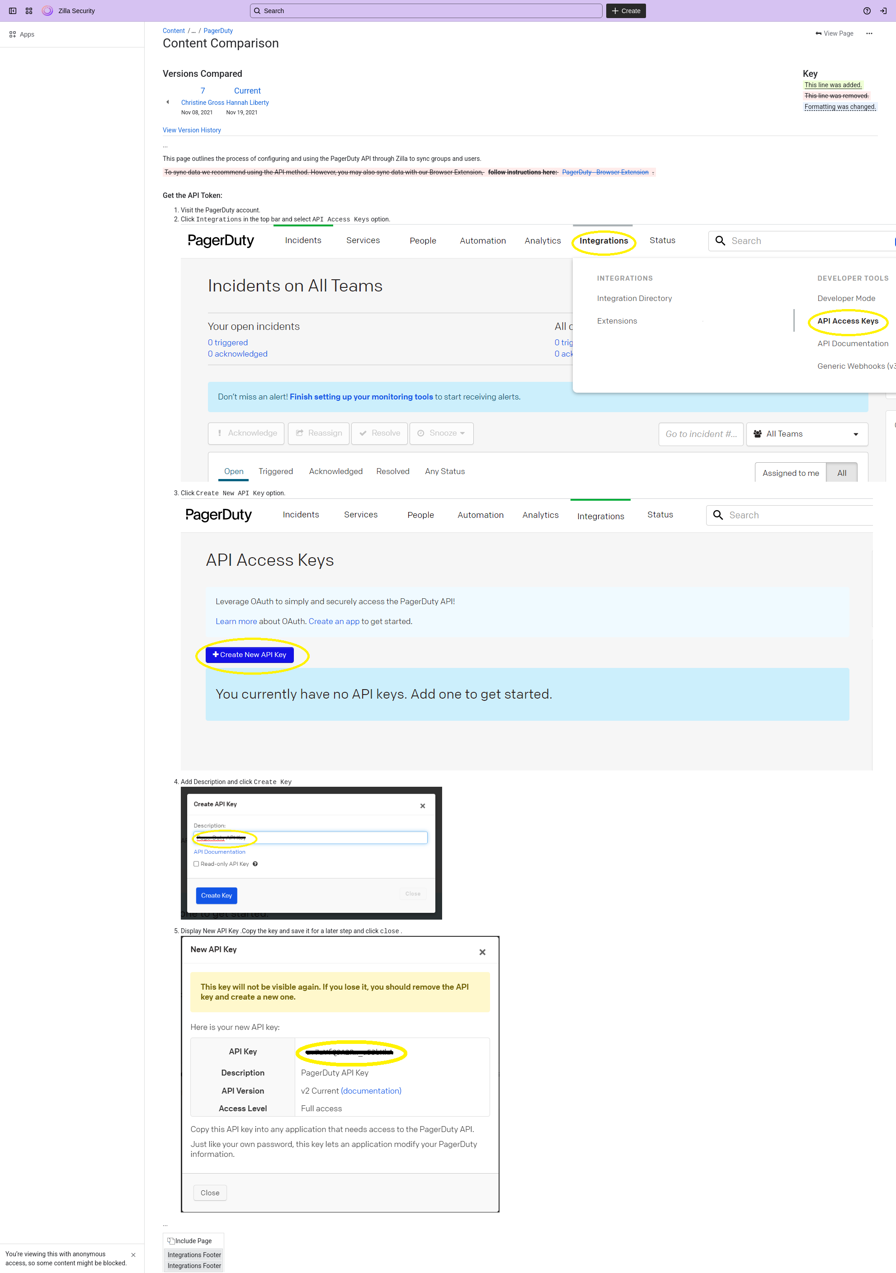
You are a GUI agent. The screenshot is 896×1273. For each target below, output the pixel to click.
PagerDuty (218, 30)
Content (174, 30)
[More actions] (869, 33)
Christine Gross (202, 102)
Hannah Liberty (247, 102)
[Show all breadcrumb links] (193, 30)
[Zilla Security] (47, 11)
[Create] (626, 11)
